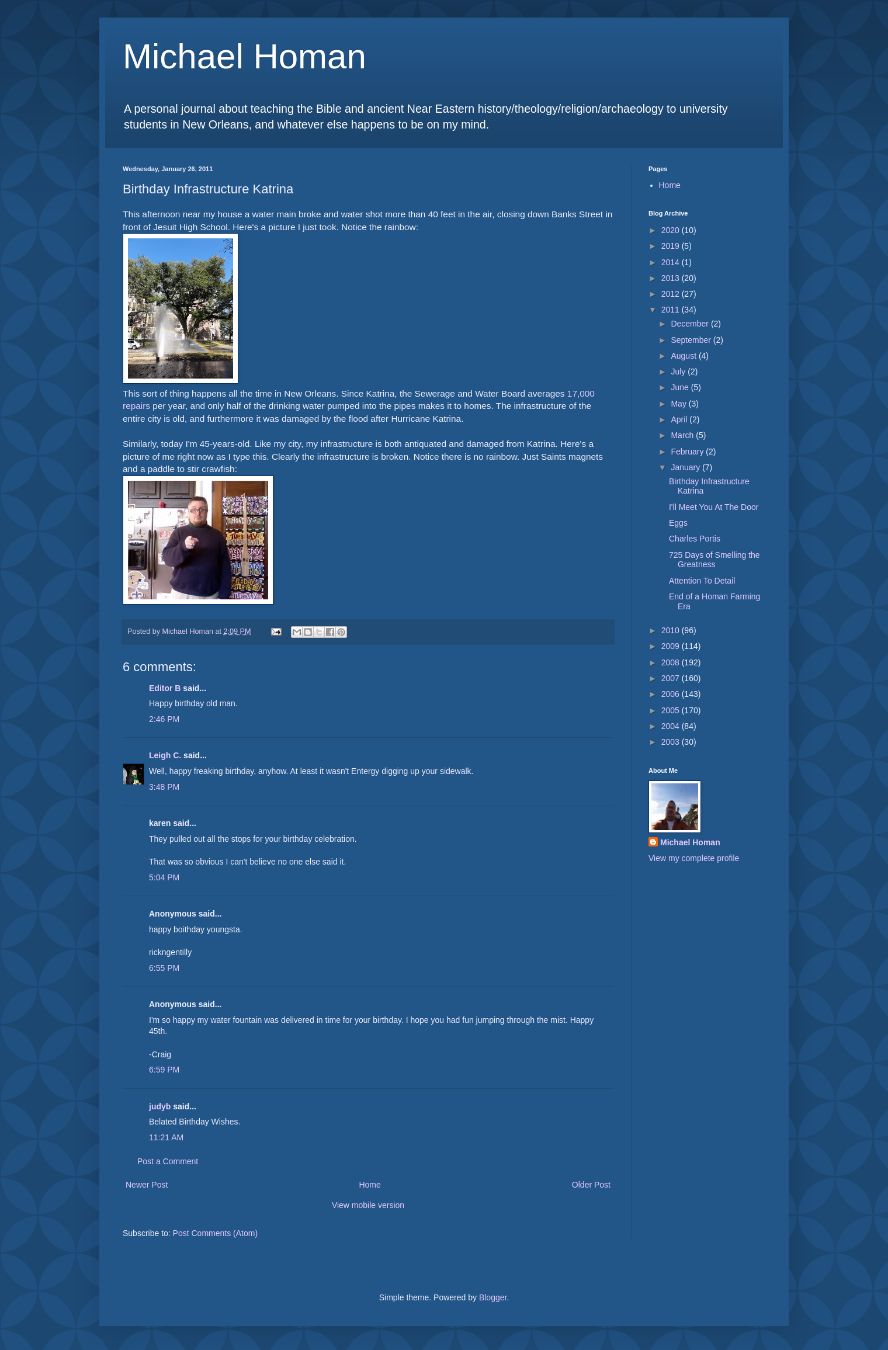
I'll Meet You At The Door (713, 507)
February (688, 451)
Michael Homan (244, 56)
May (679, 403)
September (692, 340)
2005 (671, 710)
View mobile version (368, 1205)
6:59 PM (164, 1069)
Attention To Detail (702, 580)
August (684, 355)
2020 (671, 230)
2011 (671, 309)
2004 (671, 726)
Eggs (678, 522)
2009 (671, 646)
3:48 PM (164, 787)
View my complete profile (693, 858)
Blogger (493, 1297)
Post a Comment (167, 1161)
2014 (671, 262)
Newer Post (147, 1184)
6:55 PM (164, 968)
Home (369, 1184)
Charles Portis (694, 538)
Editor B (165, 688)
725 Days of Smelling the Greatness (714, 560)
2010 (671, 630)
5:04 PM (164, 877)
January (686, 467)
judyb (160, 1106)
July (679, 371)
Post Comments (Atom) (215, 1233)
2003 (671, 742)
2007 (671, 678)
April (680, 419)
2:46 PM (164, 719)
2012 (671, 294)
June (681, 387)
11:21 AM (166, 1137)
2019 (671, 246)
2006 (671, 694)
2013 (671, 278)
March (683, 435)
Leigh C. (165, 755)
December (690, 323)
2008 (671, 662)
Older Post (591, 1184)
